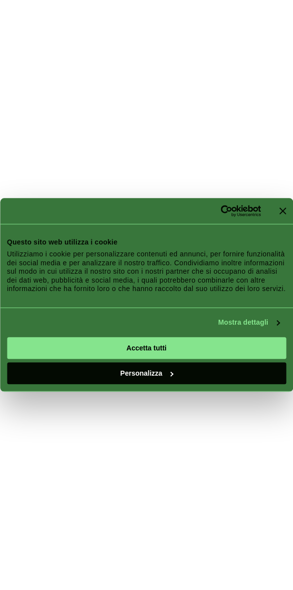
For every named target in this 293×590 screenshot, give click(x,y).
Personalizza (147, 373)
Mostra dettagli (243, 322)
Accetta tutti (146, 348)
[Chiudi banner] (282, 210)
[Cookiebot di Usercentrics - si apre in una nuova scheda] (217, 211)
